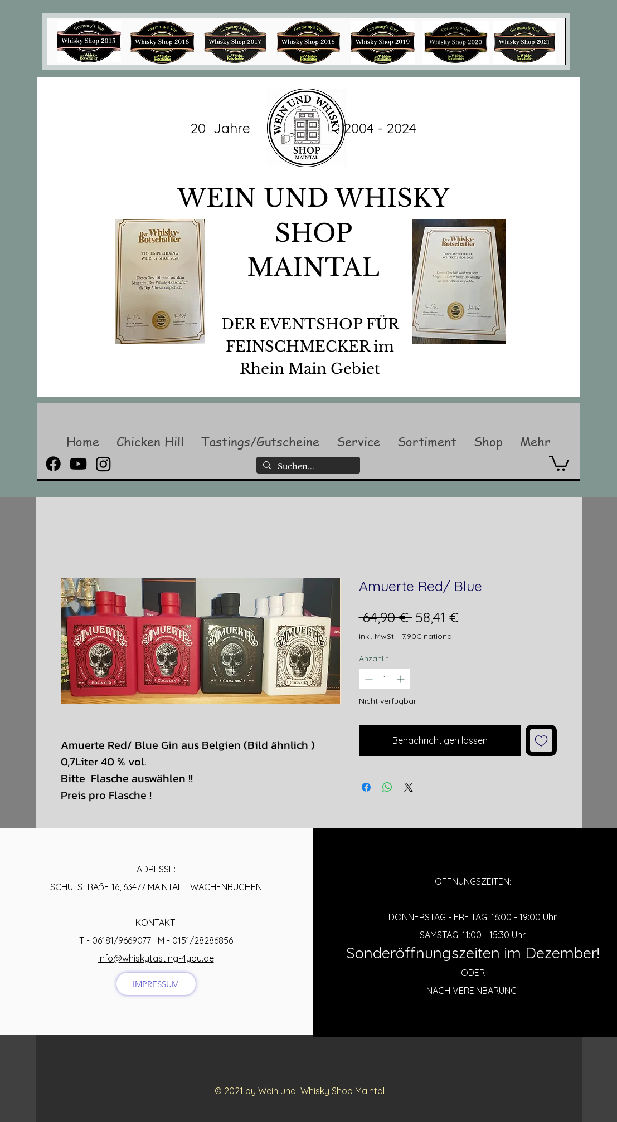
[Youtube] (78, 464)
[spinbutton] (385, 679)
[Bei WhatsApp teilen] (387, 787)
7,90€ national (428, 636)
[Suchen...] (307, 467)
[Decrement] (368, 679)
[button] (150, 441)
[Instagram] (103, 464)
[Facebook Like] (302, 1108)
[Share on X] (408, 787)
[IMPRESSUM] (156, 984)
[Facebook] (53, 464)
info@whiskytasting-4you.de (156, 958)
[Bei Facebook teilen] (366, 787)
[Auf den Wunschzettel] (541, 740)
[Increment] (402, 679)
